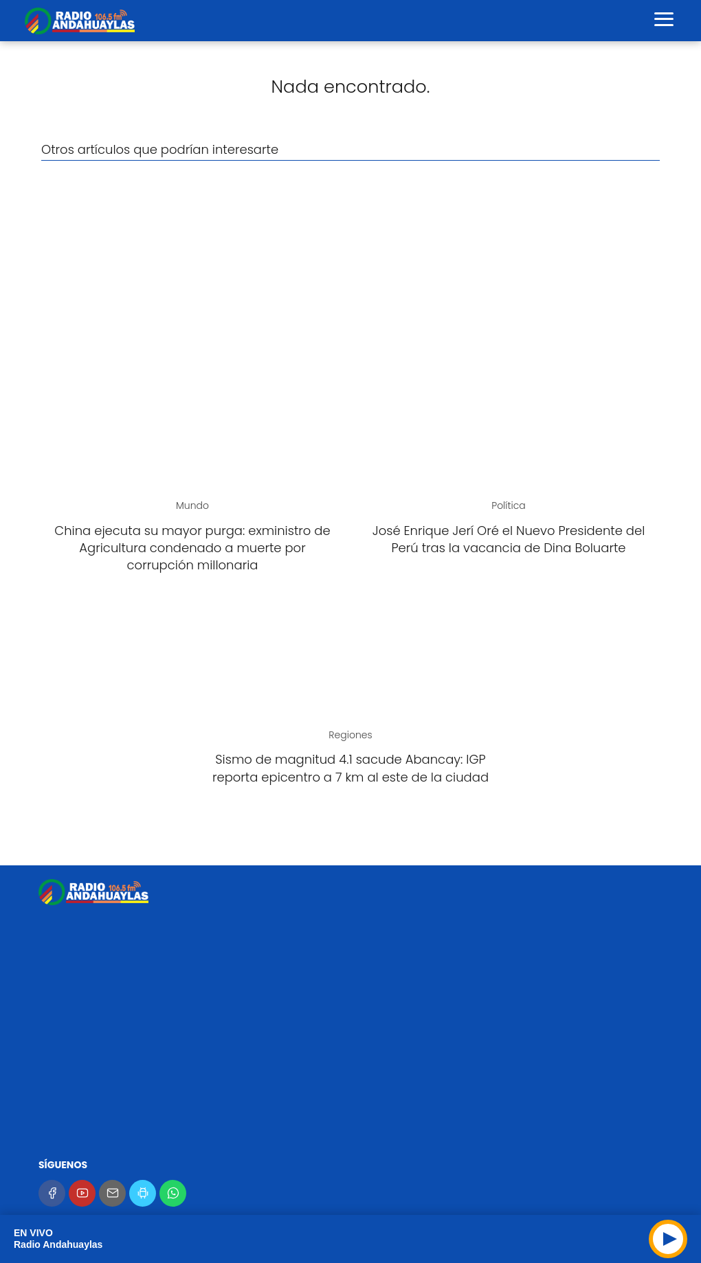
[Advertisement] (350, 270)
